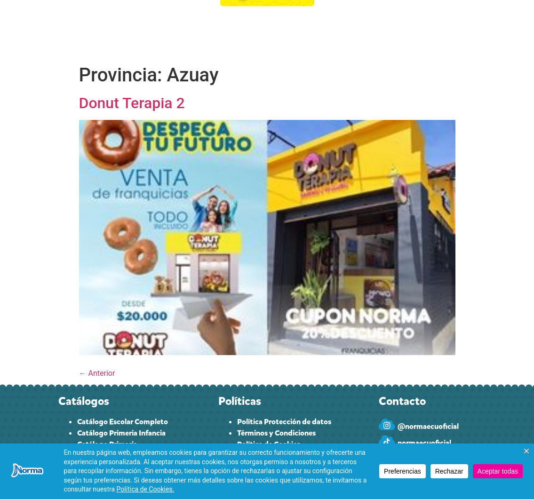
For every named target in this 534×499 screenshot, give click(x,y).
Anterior (97, 373)
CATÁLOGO (140, 31)
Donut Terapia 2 (132, 103)
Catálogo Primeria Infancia (121, 433)
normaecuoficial (424, 443)
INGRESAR (449, 31)
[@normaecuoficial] (387, 424)
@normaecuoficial (428, 426)
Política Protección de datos (284, 422)
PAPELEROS (342, 31)
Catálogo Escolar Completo (122, 422)
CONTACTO (397, 31)
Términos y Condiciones (276, 433)
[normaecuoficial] (387, 441)
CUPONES (196, 31)
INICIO (90, 31)
